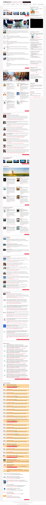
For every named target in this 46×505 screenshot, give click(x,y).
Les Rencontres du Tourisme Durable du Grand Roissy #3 (14, 469)
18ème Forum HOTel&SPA (10, 484)
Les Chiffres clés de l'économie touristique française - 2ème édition (24, 85)
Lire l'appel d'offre (22, 297)
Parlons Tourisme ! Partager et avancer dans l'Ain (13, 473)
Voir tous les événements (26, 499)
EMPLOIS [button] (17, 4)
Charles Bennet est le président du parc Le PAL (13, 138)
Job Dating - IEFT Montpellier (11, 409)
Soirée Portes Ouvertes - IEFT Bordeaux (12, 396)
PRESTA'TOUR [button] (34, 4)
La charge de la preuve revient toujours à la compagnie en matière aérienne (17, 280)
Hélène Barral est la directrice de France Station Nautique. (14, 127)
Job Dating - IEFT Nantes (10, 440)
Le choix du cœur (9, 63)
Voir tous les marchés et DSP (26, 339)
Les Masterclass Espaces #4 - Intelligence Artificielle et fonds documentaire (17, 419)
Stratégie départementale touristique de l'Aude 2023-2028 (15, 244)
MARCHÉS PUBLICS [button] (25, 4)
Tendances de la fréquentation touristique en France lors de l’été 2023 (16, 239)
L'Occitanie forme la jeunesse (11, 219)
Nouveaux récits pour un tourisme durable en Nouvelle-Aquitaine (24, 210)
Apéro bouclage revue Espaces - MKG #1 (12, 455)
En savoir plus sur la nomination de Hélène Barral (17, 131)
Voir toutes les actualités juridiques (25, 289)
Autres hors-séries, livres (38, 37)
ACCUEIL (4, 4)
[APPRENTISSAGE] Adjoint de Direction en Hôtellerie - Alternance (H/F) (16, 364)
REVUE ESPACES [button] (13, 4)
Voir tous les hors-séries (27, 234)
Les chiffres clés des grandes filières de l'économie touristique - (14, 176)
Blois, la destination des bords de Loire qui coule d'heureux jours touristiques (17, 30)
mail (30, 89)
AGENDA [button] (30, 4)
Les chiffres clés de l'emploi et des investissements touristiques (11, 179)
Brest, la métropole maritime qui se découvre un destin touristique (16, 52)
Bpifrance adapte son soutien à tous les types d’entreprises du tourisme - (15, 28)
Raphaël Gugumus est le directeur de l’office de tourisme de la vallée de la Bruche (18, 149)
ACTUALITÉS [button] (8, 4)
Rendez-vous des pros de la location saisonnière (13, 476)
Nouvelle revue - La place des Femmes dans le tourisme (11, 93)
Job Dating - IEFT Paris (10, 424)
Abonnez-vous (37, 38)
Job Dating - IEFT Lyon (10, 389)
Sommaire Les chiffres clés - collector (12, 41)
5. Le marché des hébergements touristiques (35, 57)
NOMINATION (11, 131)
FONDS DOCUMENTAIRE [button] (40, 4)
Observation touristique (23, 227)
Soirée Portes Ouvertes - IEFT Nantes (12, 399)
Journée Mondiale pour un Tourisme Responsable (13, 488)
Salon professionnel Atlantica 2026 (11, 459)
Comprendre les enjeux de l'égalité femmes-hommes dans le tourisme (24, 197)
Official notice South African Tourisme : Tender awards (14, 293)
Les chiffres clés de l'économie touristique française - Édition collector (11, 210)
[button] (28, 13)
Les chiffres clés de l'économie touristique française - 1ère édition (11, 102)
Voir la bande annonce (13, 224)
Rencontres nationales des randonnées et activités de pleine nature (16, 480)
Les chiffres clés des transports (24, 178)
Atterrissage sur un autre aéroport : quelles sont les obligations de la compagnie (18, 276)
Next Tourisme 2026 (9, 495)
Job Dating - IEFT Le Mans (10, 402)
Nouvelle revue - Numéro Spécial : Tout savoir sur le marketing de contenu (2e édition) (24, 93)
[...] (20, 302)
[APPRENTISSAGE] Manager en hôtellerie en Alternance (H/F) (15, 349)
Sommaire (36, 11)
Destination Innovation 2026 (11, 464)
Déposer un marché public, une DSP (20, 339)
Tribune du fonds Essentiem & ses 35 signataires (13, 36)
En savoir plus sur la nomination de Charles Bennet (18, 143)
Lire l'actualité (16, 261)
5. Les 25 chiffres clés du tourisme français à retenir (36, 49)
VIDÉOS (21, 4)
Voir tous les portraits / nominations (25, 154)
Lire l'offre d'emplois (23, 348)
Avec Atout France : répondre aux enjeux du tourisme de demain (11, 227)
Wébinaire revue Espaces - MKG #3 (11, 384)
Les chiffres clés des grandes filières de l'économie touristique (11, 188)
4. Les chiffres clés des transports (34, 56)
